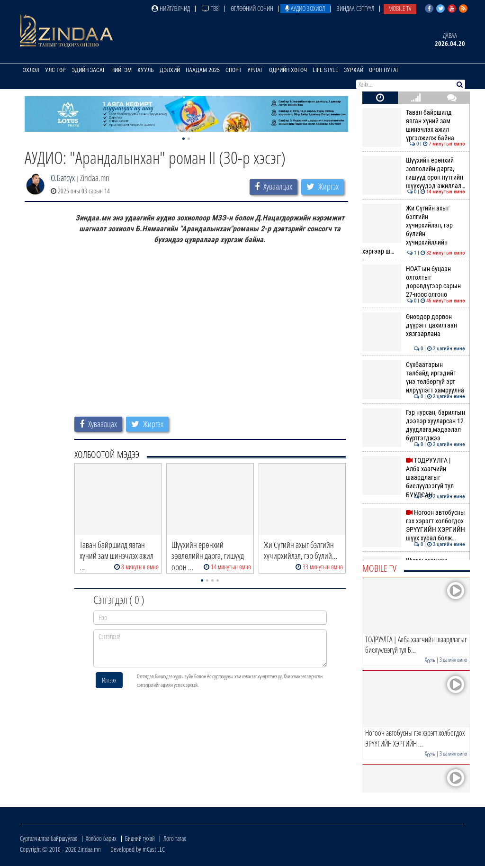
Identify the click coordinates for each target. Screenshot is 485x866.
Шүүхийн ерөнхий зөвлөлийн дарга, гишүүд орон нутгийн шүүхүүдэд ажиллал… (413, 173)
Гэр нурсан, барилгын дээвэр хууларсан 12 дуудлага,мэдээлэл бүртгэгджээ (413, 425)
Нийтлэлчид (171, 8)
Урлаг (255, 70)
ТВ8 (210, 8)
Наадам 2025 (203, 70)
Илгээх (109, 679)
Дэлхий (170, 70)
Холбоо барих (101, 838)
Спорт (233, 70)
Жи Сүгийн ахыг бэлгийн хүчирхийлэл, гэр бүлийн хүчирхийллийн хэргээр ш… (413, 229)
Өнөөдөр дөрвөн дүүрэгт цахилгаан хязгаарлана (413, 325)
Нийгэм (121, 70)
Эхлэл (31, 70)
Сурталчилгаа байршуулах (48, 838)
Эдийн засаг (89, 70)
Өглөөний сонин (252, 8)
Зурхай (353, 70)
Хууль (145, 70)
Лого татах (174, 838)
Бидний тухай (140, 838)
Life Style (325, 70)
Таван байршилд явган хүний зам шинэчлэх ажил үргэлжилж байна (413, 125)
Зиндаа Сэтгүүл (355, 8)
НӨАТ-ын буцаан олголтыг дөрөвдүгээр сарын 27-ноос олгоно (413, 281)
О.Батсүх (63, 177)
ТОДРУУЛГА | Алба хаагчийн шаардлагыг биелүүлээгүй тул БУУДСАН (413, 477)
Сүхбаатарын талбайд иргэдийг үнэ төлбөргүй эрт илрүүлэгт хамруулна (413, 377)
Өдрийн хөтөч (288, 70)
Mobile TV (400, 8)
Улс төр (55, 70)
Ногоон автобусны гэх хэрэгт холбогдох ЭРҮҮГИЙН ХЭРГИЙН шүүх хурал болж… (413, 525)
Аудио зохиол (305, 8)
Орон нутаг (384, 70)
